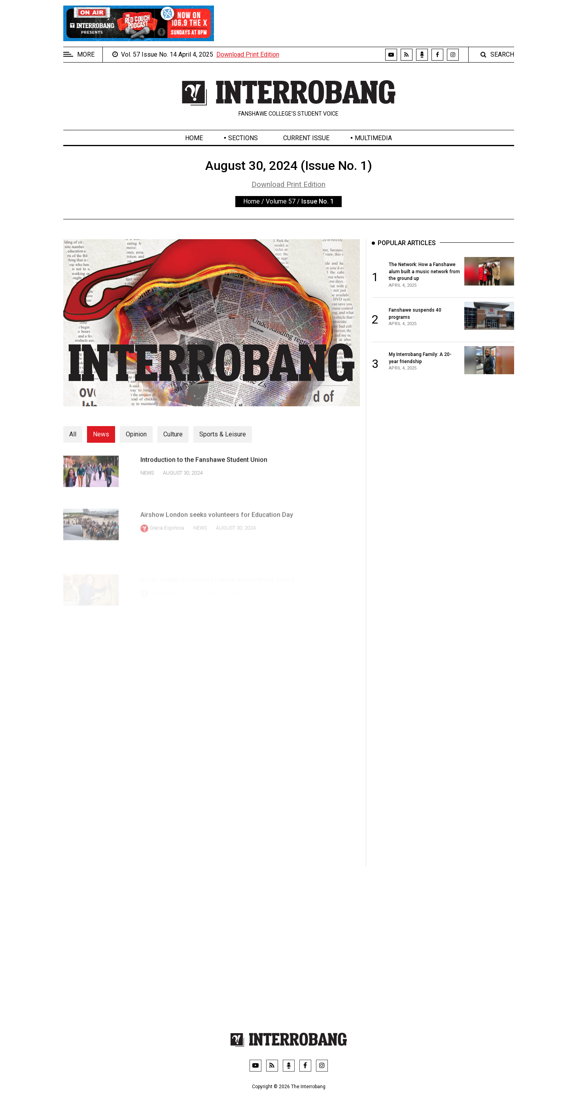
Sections (243, 138)
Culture (173, 434)
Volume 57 (280, 201)
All (72, 434)
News (101, 434)
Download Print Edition (247, 54)
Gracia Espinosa (166, 542)
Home (194, 138)
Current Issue (306, 138)
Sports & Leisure (222, 434)
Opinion (136, 434)
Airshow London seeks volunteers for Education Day (216, 528)
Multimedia (373, 138)
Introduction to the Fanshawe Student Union (203, 466)
